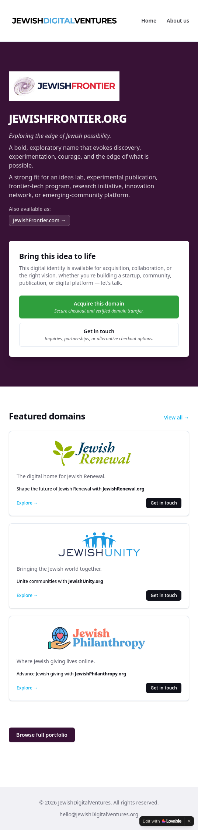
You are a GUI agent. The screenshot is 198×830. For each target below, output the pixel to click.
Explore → (27, 503)
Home (148, 20)
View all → (176, 417)
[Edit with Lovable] (162, 821)
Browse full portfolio (41, 734)
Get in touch (163, 503)
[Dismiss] (189, 821)
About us (178, 20)
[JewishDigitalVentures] (64, 21)
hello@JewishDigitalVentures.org (99, 814)
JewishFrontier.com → (39, 220)
